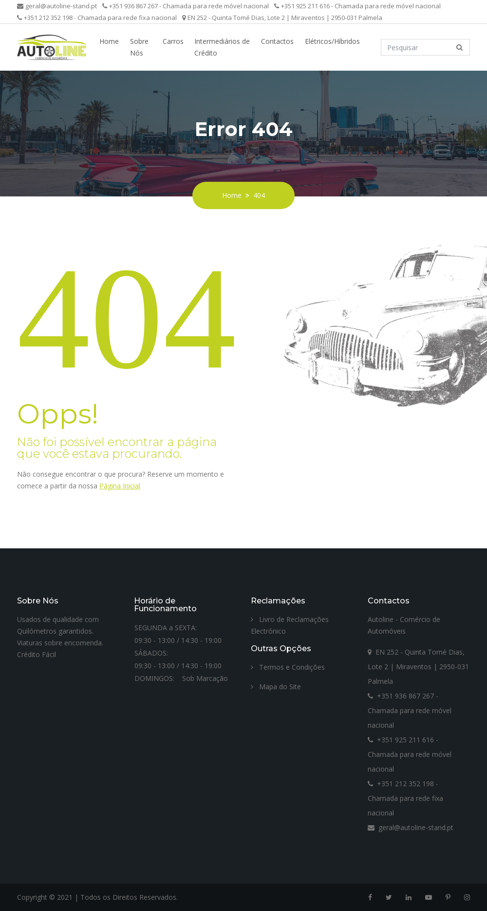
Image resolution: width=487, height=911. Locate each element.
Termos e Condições (288, 667)
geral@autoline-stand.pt (57, 5)
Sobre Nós (139, 47)
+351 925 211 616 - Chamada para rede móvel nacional (357, 5)
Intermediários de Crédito (222, 47)
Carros (173, 41)
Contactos (277, 41)
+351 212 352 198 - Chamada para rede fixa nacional (97, 17)
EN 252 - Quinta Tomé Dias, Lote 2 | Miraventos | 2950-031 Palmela (282, 17)
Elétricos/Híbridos (332, 41)
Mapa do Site (276, 686)
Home (109, 41)
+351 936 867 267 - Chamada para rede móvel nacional (185, 5)
